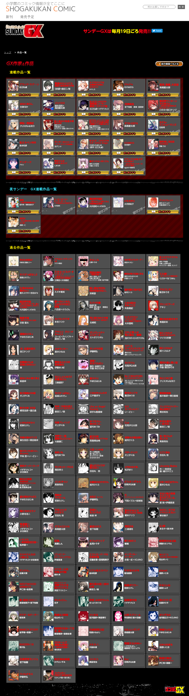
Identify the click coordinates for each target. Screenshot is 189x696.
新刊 (9, 17)
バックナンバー (172, 23)
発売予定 (27, 17)
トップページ (175, 690)
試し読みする (23, 95)
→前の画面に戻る (169, 63)
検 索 (181, 7)
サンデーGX (25, 30)
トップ (7, 52)
